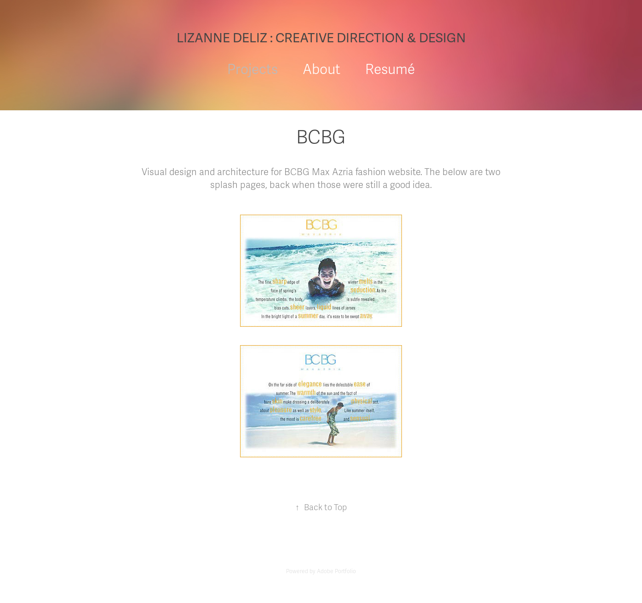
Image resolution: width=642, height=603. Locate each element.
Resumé (390, 69)
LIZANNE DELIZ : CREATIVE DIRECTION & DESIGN (321, 38)
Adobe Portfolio (336, 571)
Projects (252, 69)
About (321, 69)
